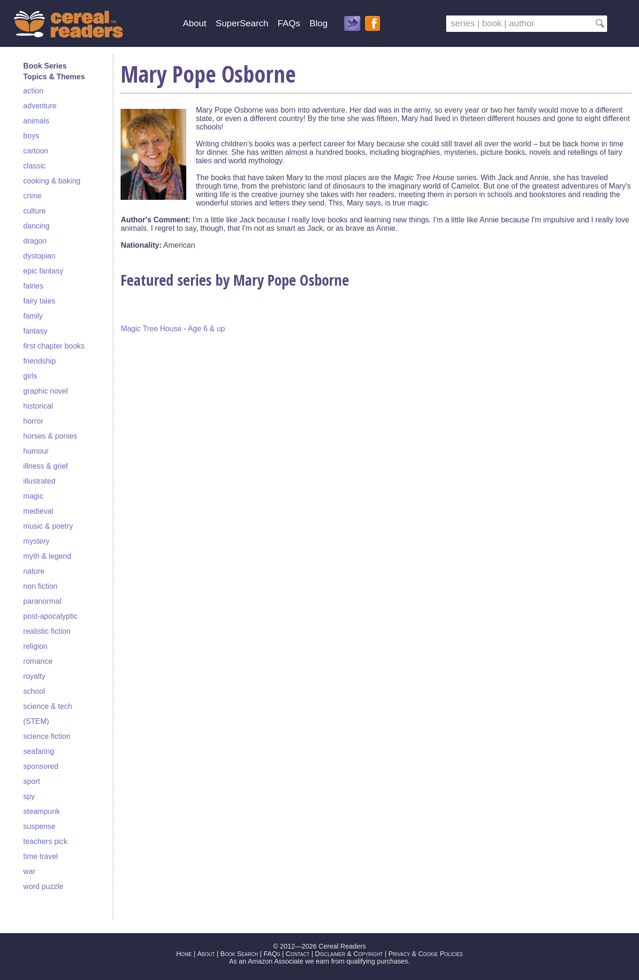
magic (33, 496)
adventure (40, 106)
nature (34, 571)
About (194, 23)
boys (31, 136)
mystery (36, 541)
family (33, 316)
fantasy (35, 331)
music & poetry (48, 526)
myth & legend (47, 556)
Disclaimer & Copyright (349, 953)
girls (30, 376)
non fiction (40, 586)
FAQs (289, 23)
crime (32, 196)
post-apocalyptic (50, 616)
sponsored (41, 766)
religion (35, 646)
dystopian (39, 256)
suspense (39, 826)
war (29, 871)
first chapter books (54, 346)
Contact (298, 953)
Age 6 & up (206, 329)
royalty (34, 676)
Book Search (239, 953)
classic (34, 166)
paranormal (42, 601)
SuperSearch (242, 23)
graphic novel (45, 391)
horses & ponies (50, 436)
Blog (318, 23)
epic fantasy (43, 271)
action (33, 91)
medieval (38, 511)
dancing (36, 226)
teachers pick (45, 841)
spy (29, 796)
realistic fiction (46, 631)
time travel (40, 856)
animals (36, 121)
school (34, 691)
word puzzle (43, 886)
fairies (33, 286)
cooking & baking (52, 181)
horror (33, 421)
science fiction (47, 736)
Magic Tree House (151, 329)
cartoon (35, 151)
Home (183, 953)
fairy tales (39, 301)
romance (38, 661)
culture (34, 211)
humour (36, 451)
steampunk (41, 811)
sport (31, 781)
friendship (39, 361)
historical (38, 406)
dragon (35, 241)
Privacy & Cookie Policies (425, 953)
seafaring (38, 751)
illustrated (39, 481)
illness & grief (45, 466)
